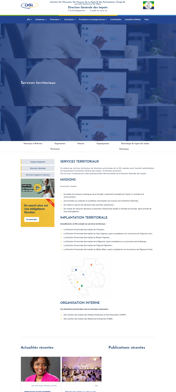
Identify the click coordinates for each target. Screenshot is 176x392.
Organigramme (103, 144)
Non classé (39, 386)
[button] (37, 188)
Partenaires (55, 149)
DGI (33, 386)
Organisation (60, 144)
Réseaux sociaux (50, 386)
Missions (81, 144)
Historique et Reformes (33, 144)
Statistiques (124, 149)
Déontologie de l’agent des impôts (135, 144)
